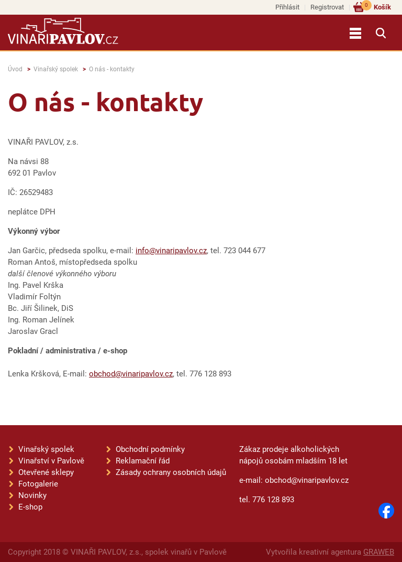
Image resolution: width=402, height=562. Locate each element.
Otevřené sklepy (46, 472)
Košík (376, 6)
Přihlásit (287, 7)
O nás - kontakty (112, 69)
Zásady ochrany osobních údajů (171, 472)
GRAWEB (378, 552)
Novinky (32, 495)
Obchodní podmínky (150, 449)
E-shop (30, 507)
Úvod (15, 69)
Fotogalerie (38, 484)
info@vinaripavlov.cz (171, 250)
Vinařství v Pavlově (51, 461)
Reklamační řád (143, 461)
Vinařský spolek (56, 69)
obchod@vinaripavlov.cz (131, 374)
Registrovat (327, 7)
